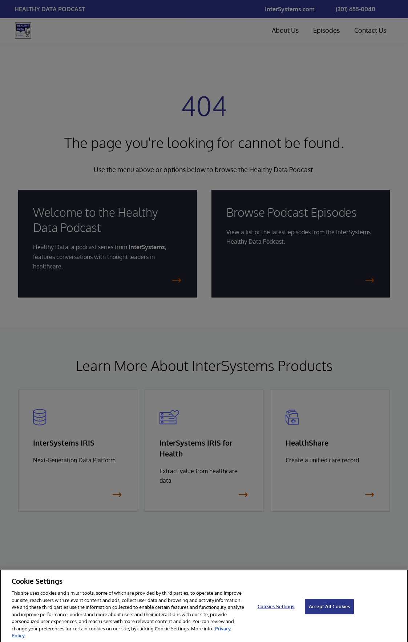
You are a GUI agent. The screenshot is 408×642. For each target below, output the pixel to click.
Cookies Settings (276, 611)
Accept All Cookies (329, 611)
